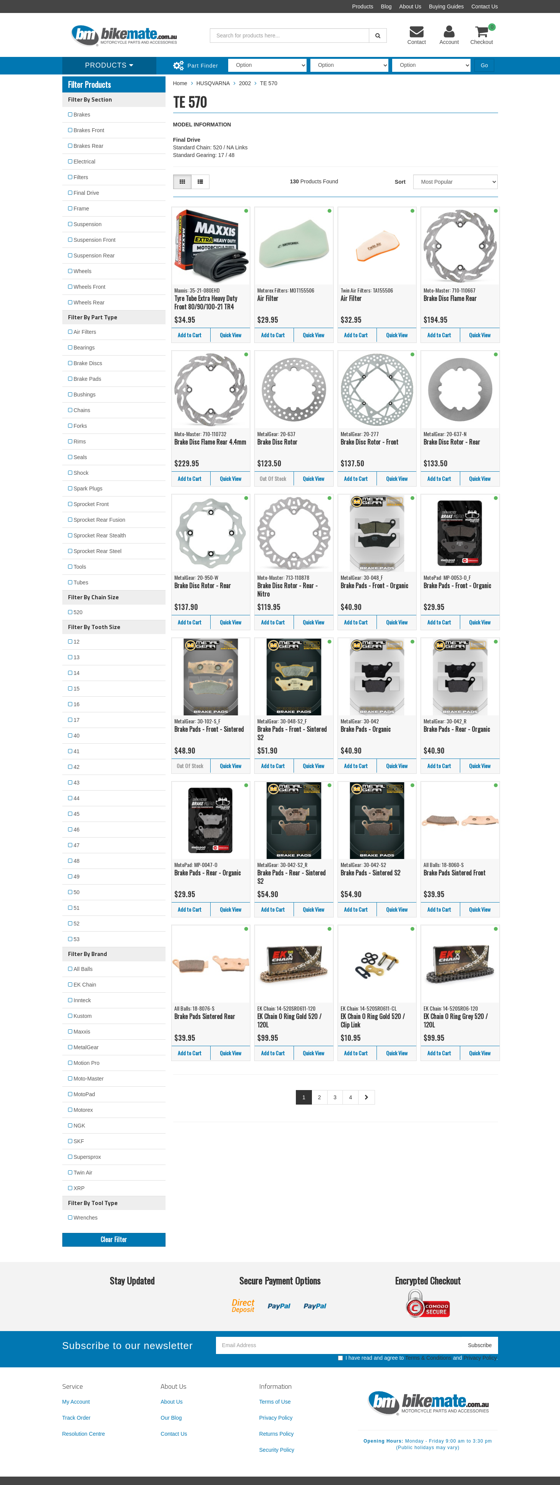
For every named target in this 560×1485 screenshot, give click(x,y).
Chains (82, 410)
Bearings (84, 348)
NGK (79, 1126)
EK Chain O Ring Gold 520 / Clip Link (373, 1020)
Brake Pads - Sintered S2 (370, 873)
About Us (410, 6)
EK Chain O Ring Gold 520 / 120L (289, 1020)
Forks (80, 426)
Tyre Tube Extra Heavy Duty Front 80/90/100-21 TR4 (205, 302)
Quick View (230, 335)
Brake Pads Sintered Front (454, 873)
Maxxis (82, 1032)
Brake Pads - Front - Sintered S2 (292, 733)
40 (77, 736)
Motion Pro (87, 1063)
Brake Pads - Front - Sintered (209, 729)
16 (77, 704)
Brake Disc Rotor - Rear (452, 442)
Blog (386, 6)
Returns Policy (276, 1434)
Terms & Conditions (428, 1358)
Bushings (85, 394)
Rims (80, 441)
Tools (80, 567)
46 (77, 830)
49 (77, 877)
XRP (79, 1188)
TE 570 (268, 83)
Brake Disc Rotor (277, 442)
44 (77, 798)
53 (77, 939)
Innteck (82, 1000)
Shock (81, 473)
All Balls (83, 969)
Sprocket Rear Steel (98, 551)
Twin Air (83, 1173)
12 (77, 642)
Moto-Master (89, 1079)
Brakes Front (89, 130)
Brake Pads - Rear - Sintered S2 (291, 877)
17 (77, 720)
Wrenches (86, 1218)
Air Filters (85, 332)
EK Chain (85, 985)
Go (484, 65)
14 (77, 673)
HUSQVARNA (213, 83)
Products (362, 6)
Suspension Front (95, 240)
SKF (79, 1141)
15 (77, 689)
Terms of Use (275, 1402)
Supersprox (87, 1157)
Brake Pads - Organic (366, 729)
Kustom (83, 1016)
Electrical (85, 162)
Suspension (88, 224)
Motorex (83, 1110)
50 (77, 892)
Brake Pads (87, 379)
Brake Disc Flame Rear (450, 298)
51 (77, 908)
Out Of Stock (273, 478)
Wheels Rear (89, 302)
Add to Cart (189, 335)
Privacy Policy (480, 1358)
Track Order (76, 1418)
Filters (81, 177)
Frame (81, 208)
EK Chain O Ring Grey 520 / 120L (456, 1020)
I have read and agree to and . (418, 1358)
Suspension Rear (94, 255)
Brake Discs (88, 363)
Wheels (83, 271)
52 (77, 923)
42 (77, 767)
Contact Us (484, 6)
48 (77, 861)
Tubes (81, 582)
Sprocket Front (91, 504)
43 (77, 783)
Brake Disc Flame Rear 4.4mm (210, 442)
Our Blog (171, 1418)
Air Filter (267, 298)
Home (180, 83)
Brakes (82, 115)
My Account (76, 1402)
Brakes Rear (89, 146)
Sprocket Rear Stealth (100, 535)
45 (77, 814)
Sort (400, 182)
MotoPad (84, 1094)
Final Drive (86, 193)
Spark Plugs (88, 488)
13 (77, 657)
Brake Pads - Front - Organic (374, 585)
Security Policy (276, 1450)
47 (77, 845)
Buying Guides (446, 6)
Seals (80, 457)
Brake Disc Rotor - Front (369, 442)
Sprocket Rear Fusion (99, 520)
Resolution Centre (83, 1434)
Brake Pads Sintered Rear (204, 1016)
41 (77, 751)
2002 (245, 83)
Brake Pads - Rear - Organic (457, 729)
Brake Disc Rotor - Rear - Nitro (287, 590)
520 (78, 612)
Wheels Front (90, 287)
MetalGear (86, 1047)
